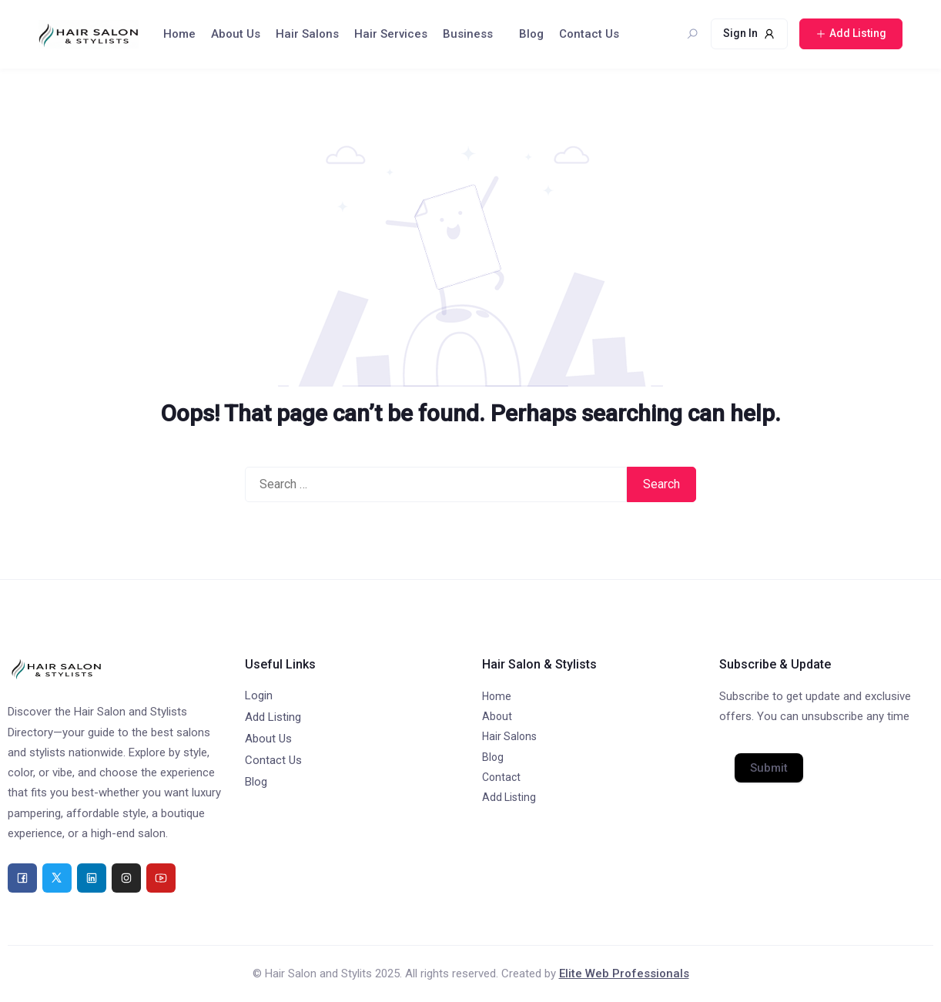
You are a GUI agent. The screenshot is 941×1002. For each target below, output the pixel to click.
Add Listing (273, 717)
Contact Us (589, 34)
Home (179, 34)
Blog (531, 34)
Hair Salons (307, 34)
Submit (769, 768)
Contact (501, 777)
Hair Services (390, 34)
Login (259, 695)
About (497, 716)
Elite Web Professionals (624, 973)
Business (468, 34)
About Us (235, 34)
